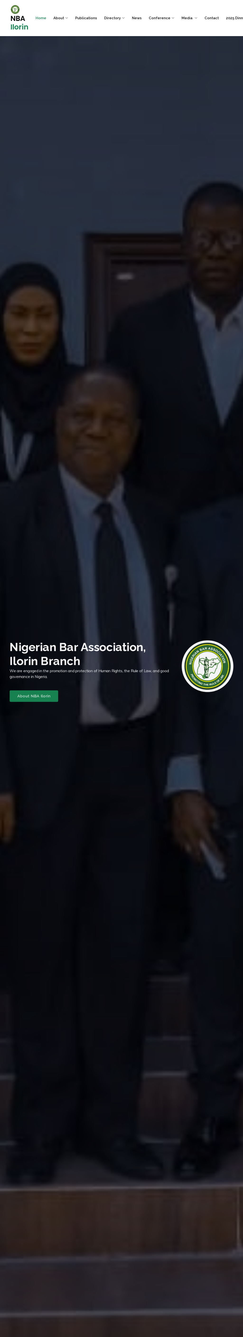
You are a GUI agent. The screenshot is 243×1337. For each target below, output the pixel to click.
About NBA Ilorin (30, 697)
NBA (19, 18)
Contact (212, 18)
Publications (86, 18)
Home (41, 18)
